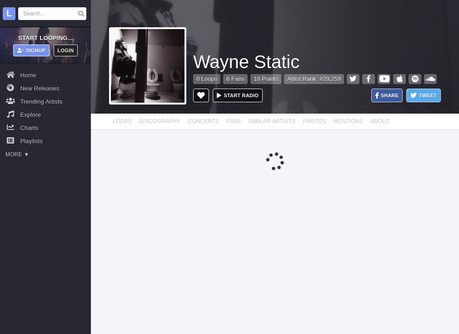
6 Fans (235, 78)
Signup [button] (31, 50)
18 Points (266, 78)
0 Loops (206, 78)
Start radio (238, 95)
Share (387, 96)
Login (66, 50)
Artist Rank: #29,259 (314, 78)
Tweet (423, 96)
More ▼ (17, 154)
